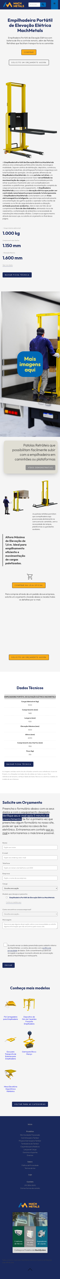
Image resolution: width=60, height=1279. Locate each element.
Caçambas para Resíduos (30, 1147)
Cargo (5, 884)
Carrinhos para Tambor (30, 1138)
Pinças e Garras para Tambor (30, 1141)
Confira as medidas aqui (13, 902)
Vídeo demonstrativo (40, 468)
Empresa (6, 874)
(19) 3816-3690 (30, 1185)
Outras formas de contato (30, 1188)
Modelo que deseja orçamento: (15, 894)
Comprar (29, 52)
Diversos (30, 1155)
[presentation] (20, 935)
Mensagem (6, 920)
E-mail (5, 853)
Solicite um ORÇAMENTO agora (28, 62)
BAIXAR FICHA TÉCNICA (17, 275)
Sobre (30, 1162)
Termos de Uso (30, 1168)
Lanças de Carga (30, 1149)
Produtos (30, 1131)
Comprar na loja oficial (29, 585)
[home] (14, 4)
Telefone (6, 863)
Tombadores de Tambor (30, 1144)
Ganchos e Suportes (30, 1152)
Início (30, 1124)
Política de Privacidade (30, 1165)
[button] (54, 4)
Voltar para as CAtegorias (30, 1104)
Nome (4, 843)
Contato (30, 1182)
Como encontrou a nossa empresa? (16, 909)
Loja (30, 1175)
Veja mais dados (8, 265)
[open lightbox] (30, 364)
